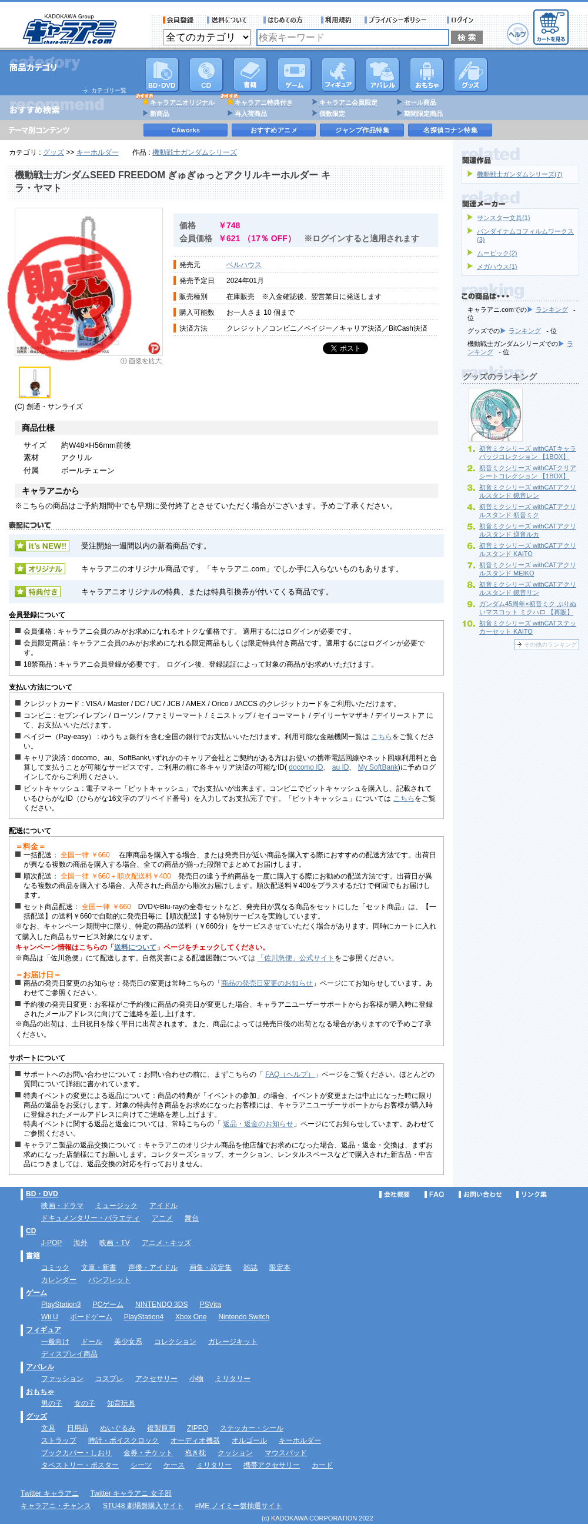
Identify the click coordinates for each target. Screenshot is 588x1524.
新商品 (159, 113)
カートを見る (551, 27)
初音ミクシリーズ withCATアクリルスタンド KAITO (527, 549)
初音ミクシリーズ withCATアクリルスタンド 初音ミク (527, 510)
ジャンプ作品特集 (362, 130)
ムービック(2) (497, 253)
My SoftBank (378, 767)
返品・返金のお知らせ (258, 1124)
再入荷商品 (251, 113)
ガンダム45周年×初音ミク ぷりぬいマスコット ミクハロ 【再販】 (527, 607)
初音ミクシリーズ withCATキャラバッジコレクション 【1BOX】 (527, 452)
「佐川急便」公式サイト (296, 958)
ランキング (552, 309)
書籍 (250, 75)
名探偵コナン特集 (450, 130)
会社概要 (394, 1194)
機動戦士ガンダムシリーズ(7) (519, 174)
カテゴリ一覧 (108, 90)
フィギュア (339, 75)
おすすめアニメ (274, 130)
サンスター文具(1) (503, 217)
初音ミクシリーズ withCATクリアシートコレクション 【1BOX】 (527, 472)
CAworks (186, 130)
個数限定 (332, 113)
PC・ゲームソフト (295, 75)
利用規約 (336, 20)
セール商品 (420, 102)
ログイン (462, 20)
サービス (285, 20)
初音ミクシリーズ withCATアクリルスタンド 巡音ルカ (527, 530)
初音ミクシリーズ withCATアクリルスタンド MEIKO (527, 569)
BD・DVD (42, 1194)
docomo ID (306, 767)
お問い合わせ (480, 1194)
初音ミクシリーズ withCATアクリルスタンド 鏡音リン (527, 588)
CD (206, 75)
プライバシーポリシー (399, 20)
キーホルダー (97, 152)
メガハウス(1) (497, 266)
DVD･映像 (162, 75)
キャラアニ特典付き (264, 102)
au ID (340, 767)
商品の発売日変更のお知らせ (267, 983)
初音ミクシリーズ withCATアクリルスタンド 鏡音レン (527, 491)
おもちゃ (427, 75)
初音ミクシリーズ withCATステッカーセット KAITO (527, 627)
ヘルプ (518, 34)
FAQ (434, 1194)
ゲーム (36, 1293)
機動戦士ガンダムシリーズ (194, 152)
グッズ (471, 75)
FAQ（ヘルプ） (290, 1074)
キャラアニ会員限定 (348, 102)
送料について (228, 20)
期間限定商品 (423, 113)
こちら (381, 737)
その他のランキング (550, 644)
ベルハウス (244, 265)
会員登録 (178, 20)
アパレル (383, 75)
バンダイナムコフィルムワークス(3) (525, 235)
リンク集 (531, 1194)
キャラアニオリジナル (182, 102)
